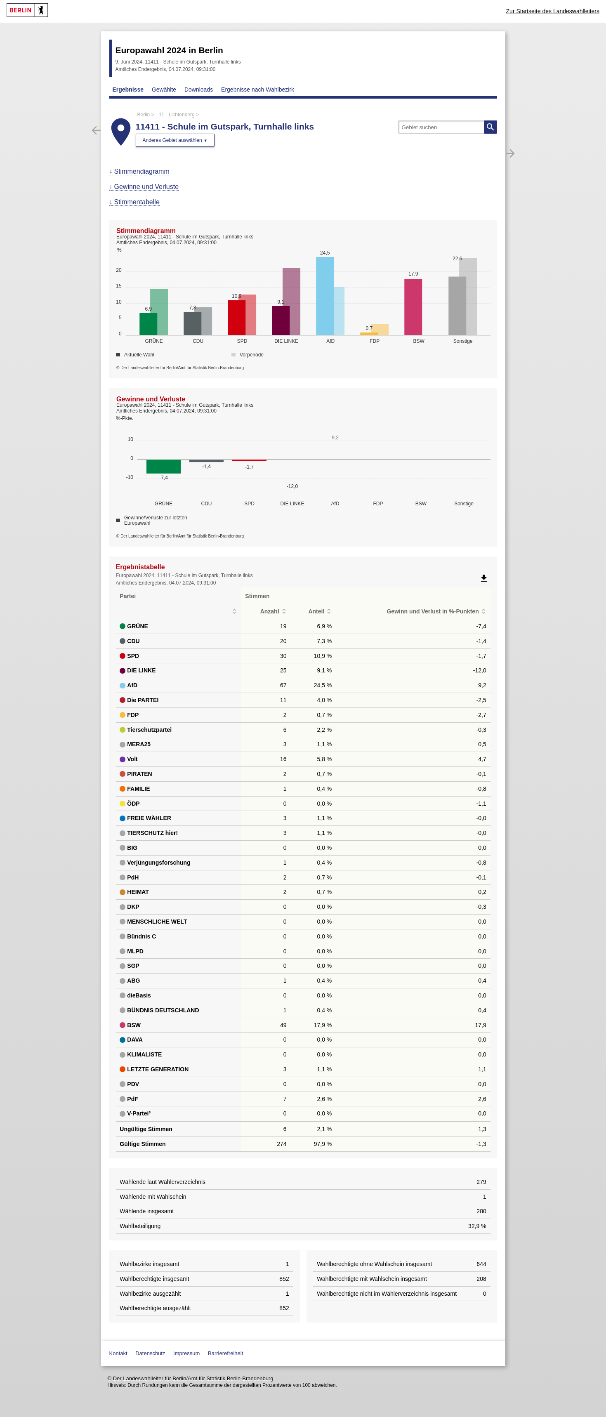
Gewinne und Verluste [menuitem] (146, 186)
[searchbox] (447, 127)
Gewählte (164, 89)
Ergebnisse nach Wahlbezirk (257, 89)
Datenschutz (150, 1353)
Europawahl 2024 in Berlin (169, 50)
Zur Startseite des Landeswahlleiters (552, 11)
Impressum (186, 1353)
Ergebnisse (128, 89)
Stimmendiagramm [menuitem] (142, 171)
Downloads (198, 89)
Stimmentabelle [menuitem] (137, 201)
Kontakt (118, 1353)
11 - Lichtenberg (177, 115)
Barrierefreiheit (225, 1353)
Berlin (143, 115)
